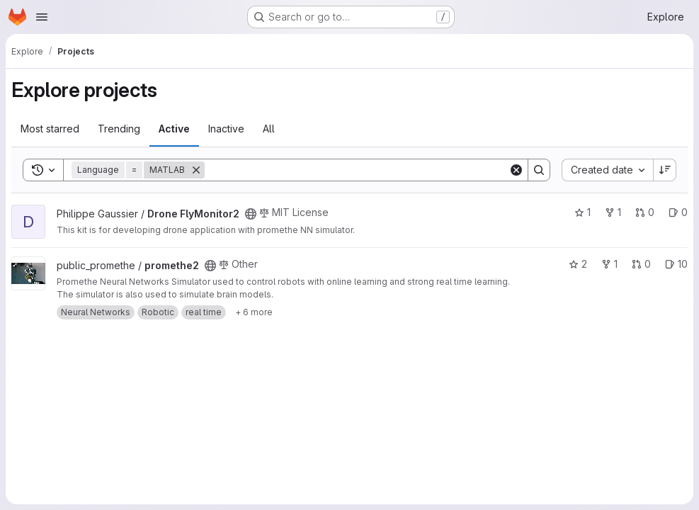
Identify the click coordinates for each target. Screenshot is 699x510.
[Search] (357, 170)
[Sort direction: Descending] (665, 170)
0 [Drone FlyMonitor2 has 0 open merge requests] (644, 212)
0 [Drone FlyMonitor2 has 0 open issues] (678, 212)
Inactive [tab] (226, 129)
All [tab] (269, 129)
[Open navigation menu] (41, 17)
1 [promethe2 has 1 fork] (609, 264)
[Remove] (196, 170)
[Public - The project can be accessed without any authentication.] (250, 214)
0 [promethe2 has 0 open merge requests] (641, 264)
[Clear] (516, 170)
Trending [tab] (119, 129)
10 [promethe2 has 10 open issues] (676, 264)
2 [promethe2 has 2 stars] (578, 264)
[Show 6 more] (254, 312)
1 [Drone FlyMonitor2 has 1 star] (582, 212)
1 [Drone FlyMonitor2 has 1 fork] (613, 212)
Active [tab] (174, 129)
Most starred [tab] (50, 129)
